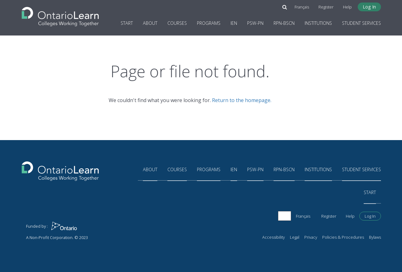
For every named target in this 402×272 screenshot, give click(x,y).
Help (347, 7)
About (150, 23)
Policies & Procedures (343, 237)
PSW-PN (255, 23)
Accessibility (273, 237)
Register (326, 7)
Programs (208, 23)
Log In (369, 7)
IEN (234, 23)
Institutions (318, 23)
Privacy (310, 237)
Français (302, 7)
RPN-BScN (284, 23)
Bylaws (375, 237)
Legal (294, 237)
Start (127, 23)
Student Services (361, 23)
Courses (177, 23)
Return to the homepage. (241, 100)
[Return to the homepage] (60, 15)
